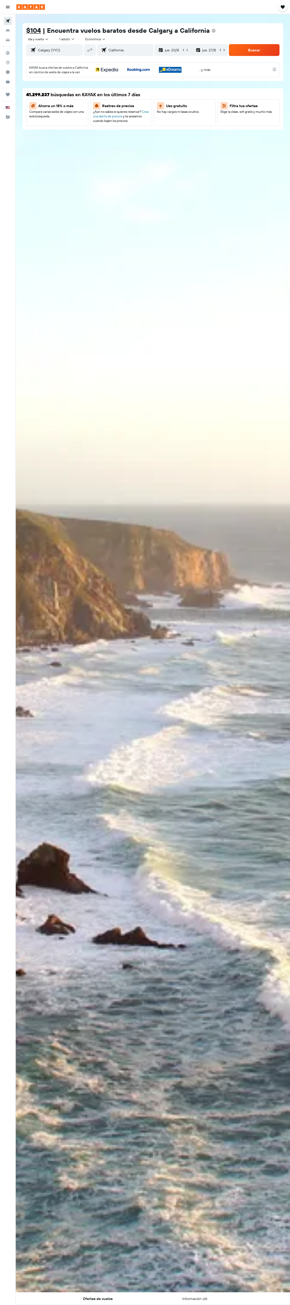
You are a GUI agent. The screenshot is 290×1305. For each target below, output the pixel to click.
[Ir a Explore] (8, 53)
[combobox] (95, 39)
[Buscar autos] (8, 40)
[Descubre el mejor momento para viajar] (8, 72)
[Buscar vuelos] (8, 20)
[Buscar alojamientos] (8, 30)
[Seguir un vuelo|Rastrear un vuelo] (8, 62)
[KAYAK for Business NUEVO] (8, 81)
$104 (33, 30)
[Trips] (8, 94)
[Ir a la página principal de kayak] (30, 7)
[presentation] (214, 31)
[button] (8, 7)
